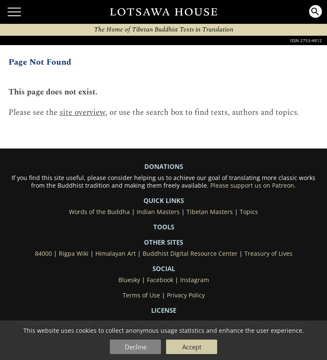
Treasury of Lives (268, 253)
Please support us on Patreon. (253, 185)
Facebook (160, 280)
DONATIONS (163, 166)
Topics (249, 212)
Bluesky (129, 280)
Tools (163, 227)
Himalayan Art (115, 253)
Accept (191, 347)
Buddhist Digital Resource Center (190, 253)
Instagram (194, 280)
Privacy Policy (186, 295)
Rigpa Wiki (74, 253)
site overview (82, 112)
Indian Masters (158, 212)
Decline (135, 347)
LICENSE (163, 310)
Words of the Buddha (99, 212)
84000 (43, 253)
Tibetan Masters (209, 212)
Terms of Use (141, 295)
